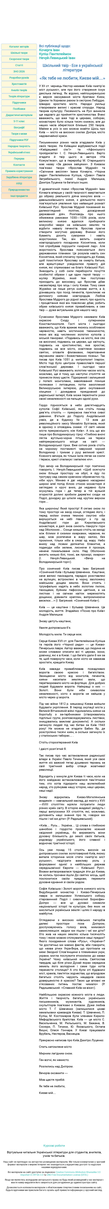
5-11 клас (19, 121)
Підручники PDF (19, 139)
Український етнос (19, 152)
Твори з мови (19, 133)
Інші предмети (19, 195)
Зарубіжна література (19, 177)
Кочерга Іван (49, 50)
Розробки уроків (19, 77)
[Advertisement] (54, 21)
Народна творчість (19, 146)
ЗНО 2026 (19, 71)
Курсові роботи (54, 1145)
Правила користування (19, 171)
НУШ (19, 183)
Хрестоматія (19, 83)
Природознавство (19, 189)
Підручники (19, 102)
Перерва (19, 158)
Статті (19, 65)
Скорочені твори (19, 59)
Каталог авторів (19, 46)
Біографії (19, 127)
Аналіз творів (19, 90)
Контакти (19, 164)
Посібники (19, 108)
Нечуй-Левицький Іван (57, 58)
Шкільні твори (19, 52)
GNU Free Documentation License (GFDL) (67, 1174)
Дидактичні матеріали (19, 115)
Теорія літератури (19, 96)
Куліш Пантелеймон (55, 54)
